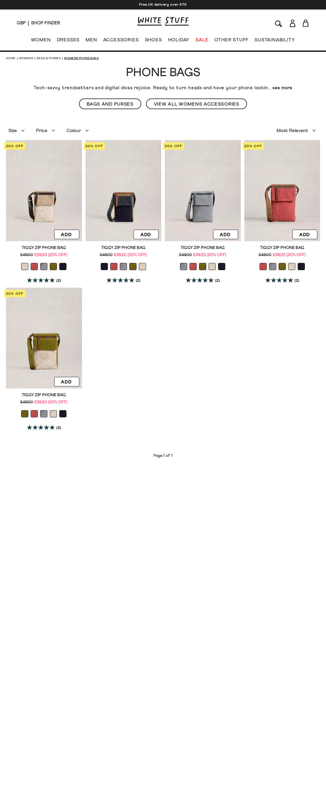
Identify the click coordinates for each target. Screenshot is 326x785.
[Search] (278, 23)
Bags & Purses (48, 58)
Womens (26, 58)
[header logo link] (163, 21)
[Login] (292, 22)
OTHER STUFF (231, 41)
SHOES (153, 41)
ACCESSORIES (121, 41)
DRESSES (68, 41)
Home (10, 58)
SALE (202, 41)
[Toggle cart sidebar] (305, 23)
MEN (91, 41)
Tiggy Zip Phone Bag (44, 248)
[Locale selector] (21, 23)
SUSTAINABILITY (274, 41)
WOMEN (41, 41)
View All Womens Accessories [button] (196, 104)
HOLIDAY (178, 41)
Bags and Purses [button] (110, 104)
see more (282, 87)
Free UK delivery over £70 (163, 5)
